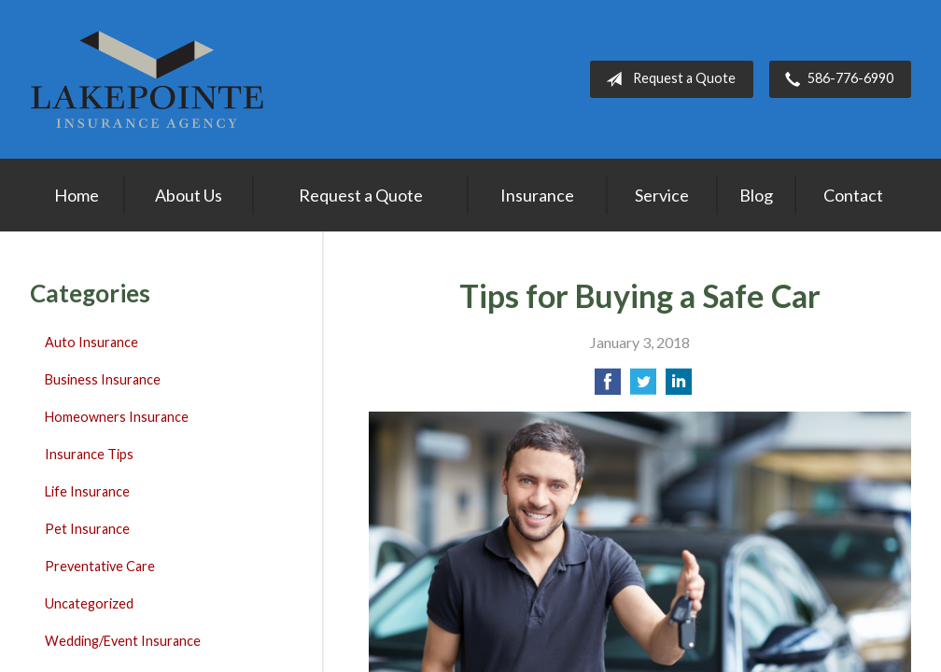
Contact (853, 195)
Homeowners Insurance (117, 417)
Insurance (537, 195)
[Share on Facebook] (608, 387)
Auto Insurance (91, 342)
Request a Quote (667, 79)
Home (76, 195)
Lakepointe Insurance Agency (146, 79)
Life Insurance (87, 491)
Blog (756, 195)
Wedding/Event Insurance (123, 641)
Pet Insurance (87, 529)
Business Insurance (103, 379)
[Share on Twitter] (643, 387)
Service (662, 195)
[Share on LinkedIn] (679, 387)
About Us (188, 195)
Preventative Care (100, 566)
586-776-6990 (835, 79)
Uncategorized (89, 603)
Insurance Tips (89, 454)
